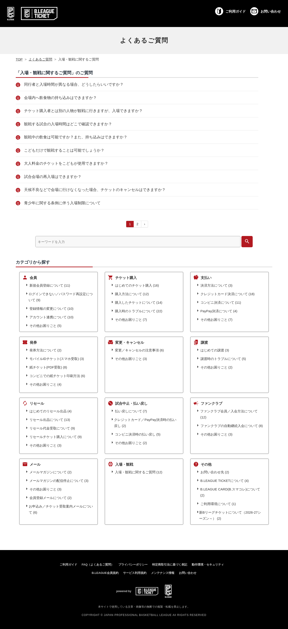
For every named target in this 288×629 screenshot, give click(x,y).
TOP (19, 59)
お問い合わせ (187, 573)
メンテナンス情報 (162, 573)
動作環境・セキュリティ (208, 564)
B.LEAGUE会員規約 (105, 573)
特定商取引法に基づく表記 (169, 564)
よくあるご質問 (144, 40)
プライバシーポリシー (133, 564)
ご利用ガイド (68, 564)
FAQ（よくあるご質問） (98, 564)
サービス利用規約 (134, 573)
